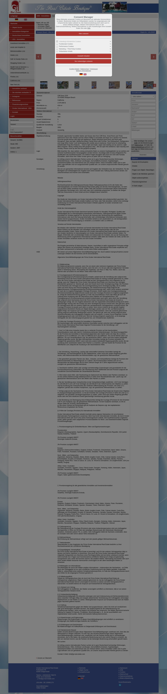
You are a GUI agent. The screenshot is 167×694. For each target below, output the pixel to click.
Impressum (94, 69)
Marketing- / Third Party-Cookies (70, 49)
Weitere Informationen (83, 71)
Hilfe (88, 28)
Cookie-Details (74, 69)
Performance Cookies (66, 46)
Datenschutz (84, 69)
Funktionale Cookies (66, 44)
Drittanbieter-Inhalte (65, 51)
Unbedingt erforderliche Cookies (70, 41)
